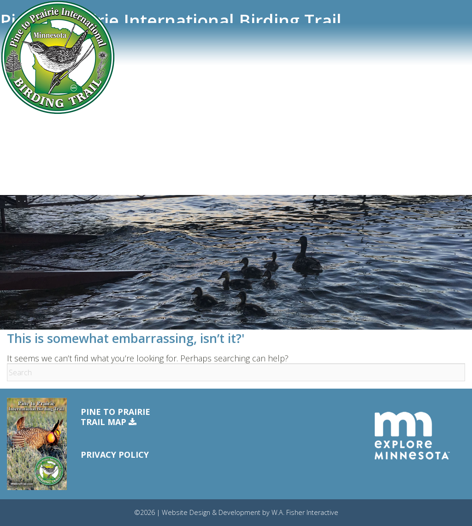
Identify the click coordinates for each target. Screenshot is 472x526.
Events (18, 126)
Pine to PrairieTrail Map (115, 417)
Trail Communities (37, 93)
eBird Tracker (29, 109)
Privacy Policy (115, 454)
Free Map (22, 158)
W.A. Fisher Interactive (304, 512)
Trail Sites (23, 77)
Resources (24, 142)
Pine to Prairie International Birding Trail (171, 20)
